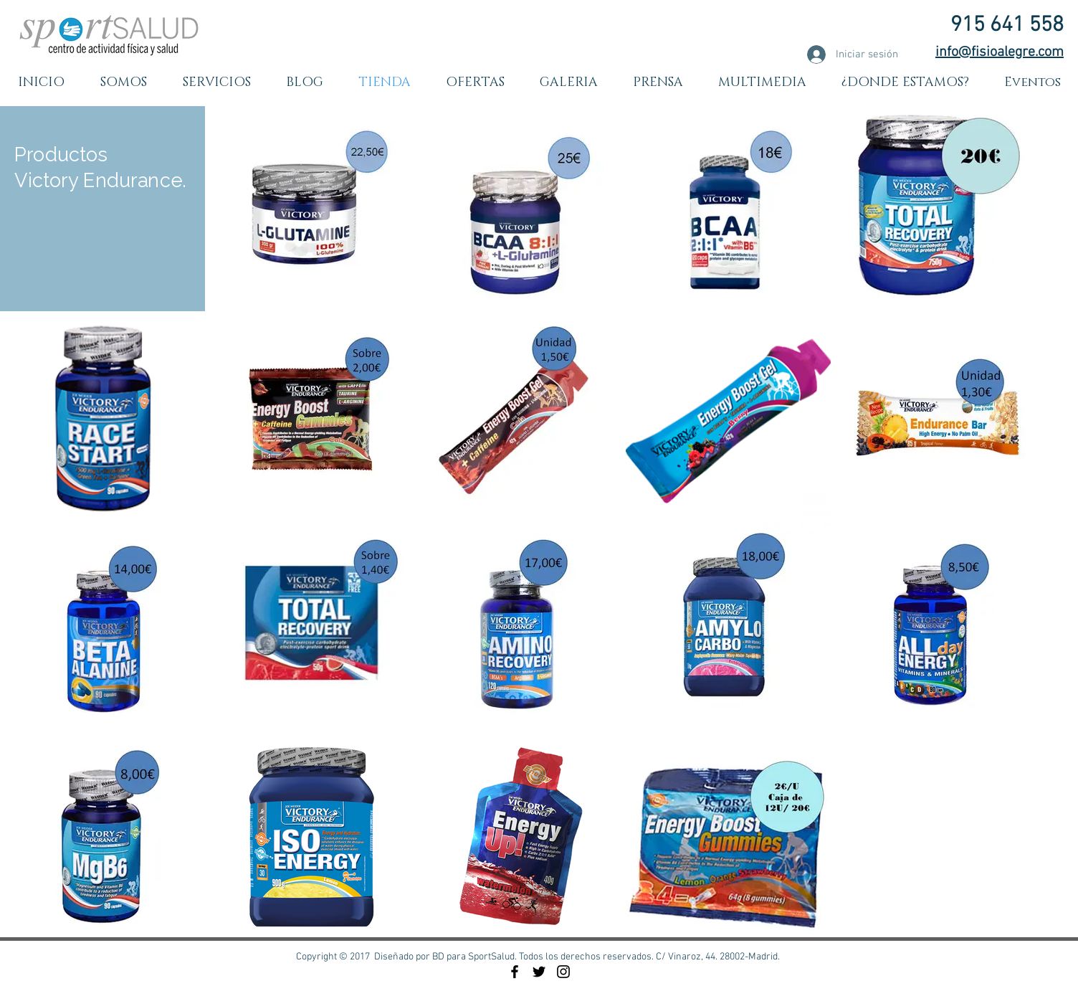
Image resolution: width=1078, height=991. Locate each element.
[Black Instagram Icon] (563, 971)
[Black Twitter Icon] (539, 971)
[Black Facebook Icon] (514, 971)
